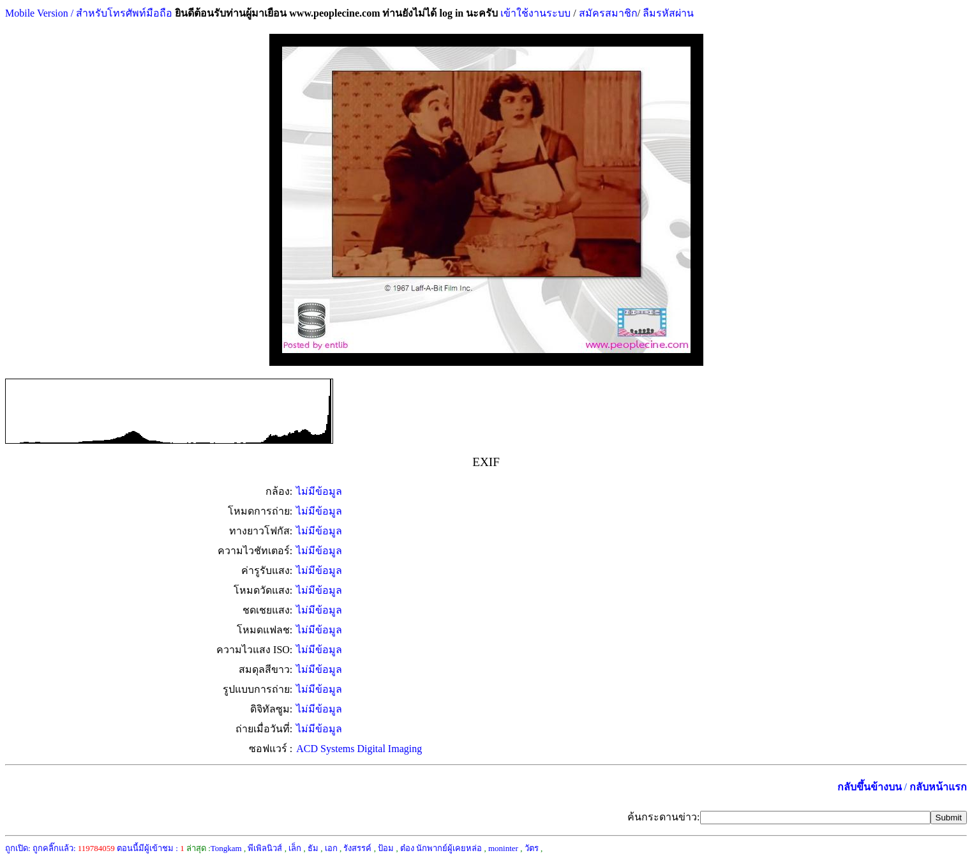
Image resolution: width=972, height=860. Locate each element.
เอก (331, 848)
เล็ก (294, 848)
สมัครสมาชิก (608, 13)
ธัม (313, 848)
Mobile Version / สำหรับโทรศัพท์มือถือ (88, 13)
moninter (503, 848)
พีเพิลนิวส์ (265, 848)
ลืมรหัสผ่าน (667, 13)
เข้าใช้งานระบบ (534, 13)
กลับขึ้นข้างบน (869, 786)
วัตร (532, 848)
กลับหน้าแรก (938, 786)
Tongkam (226, 848)
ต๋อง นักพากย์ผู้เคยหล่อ (441, 848)
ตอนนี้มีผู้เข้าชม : (150, 848)
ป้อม (386, 848)
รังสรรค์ (357, 848)
